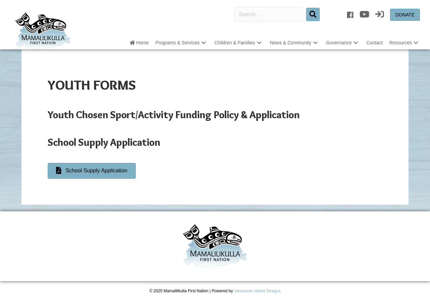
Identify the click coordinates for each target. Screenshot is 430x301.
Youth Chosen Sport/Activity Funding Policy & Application (174, 115)
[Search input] (268, 14)
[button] (204, 43)
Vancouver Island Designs (257, 291)
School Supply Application (104, 142)
